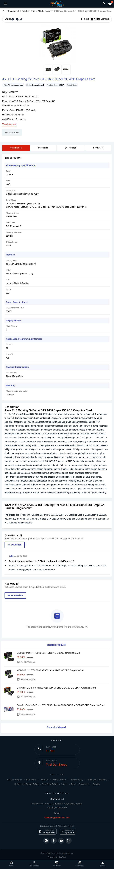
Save (85, 19)
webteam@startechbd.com (57, 817)
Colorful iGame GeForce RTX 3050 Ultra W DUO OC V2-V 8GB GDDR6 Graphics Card (60, 705)
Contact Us (84, 784)
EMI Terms (31, 779)
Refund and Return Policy (26, 784)
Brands (96, 784)
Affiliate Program (14, 779)
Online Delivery (59, 779)
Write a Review (15, 595)
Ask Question (14, 545)
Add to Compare (100, 19)
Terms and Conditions (97, 779)
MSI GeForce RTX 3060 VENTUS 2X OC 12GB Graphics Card (48, 653)
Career (64, 784)
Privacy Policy (76, 779)
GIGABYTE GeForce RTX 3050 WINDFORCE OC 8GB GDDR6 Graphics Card (56, 687)
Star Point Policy (50, 784)
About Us (44, 779)
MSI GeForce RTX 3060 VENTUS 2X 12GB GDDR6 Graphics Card (50, 670)
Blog (73, 784)
